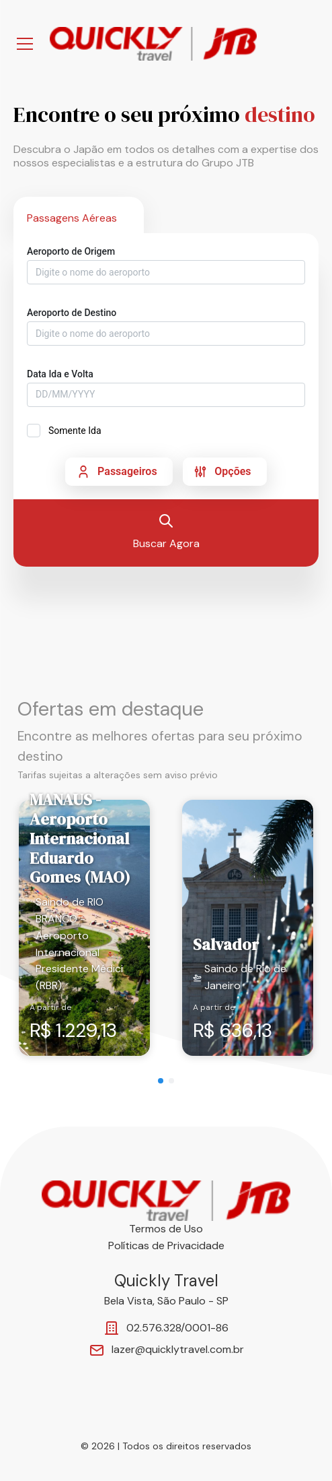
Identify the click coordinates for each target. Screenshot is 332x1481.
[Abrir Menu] (24, 43)
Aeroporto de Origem (71, 251)
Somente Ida (74, 430)
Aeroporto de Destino (71, 312)
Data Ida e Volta (60, 374)
